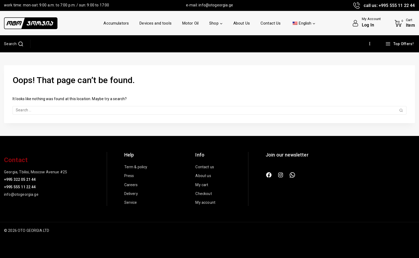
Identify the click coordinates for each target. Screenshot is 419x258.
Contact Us (271, 23)
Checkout (203, 193)
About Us (241, 23)
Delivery (131, 193)
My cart (201, 185)
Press (129, 176)
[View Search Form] (14, 44)
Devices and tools (155, 23)
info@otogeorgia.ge (216, 5)
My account (205, 202)
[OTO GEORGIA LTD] (30, 23)
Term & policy (136, 167)
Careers (131, 185)
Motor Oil (190, 23)
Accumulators (116, 23)
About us (203, 176)
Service (130, 202)
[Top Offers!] (400, 44)
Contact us (204, 167)
